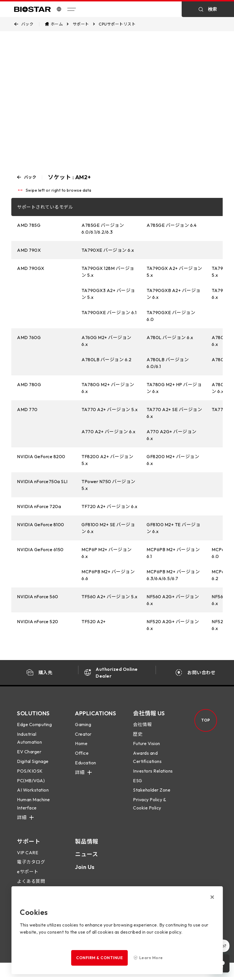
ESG (137, 786)
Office (82, 759)
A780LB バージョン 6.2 (106, 359)
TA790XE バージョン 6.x (107, 250)
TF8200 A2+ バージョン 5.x (107, 460)
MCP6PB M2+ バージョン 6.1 (173, 553)
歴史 (137, 739)
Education (85, 768)
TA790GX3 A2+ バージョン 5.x (108, 293)
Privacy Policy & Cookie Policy (149, 809)
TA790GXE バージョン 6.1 (108, 312)
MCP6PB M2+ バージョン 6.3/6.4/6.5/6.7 (173, 575)
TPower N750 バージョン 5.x (108, 485)
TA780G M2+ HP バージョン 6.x (174, 388)
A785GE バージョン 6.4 (171, 225)
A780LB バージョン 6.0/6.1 (168, 363)
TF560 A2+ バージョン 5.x (109, 596)
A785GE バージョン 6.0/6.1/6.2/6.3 (102, 228)
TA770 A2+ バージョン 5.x (109, 409)
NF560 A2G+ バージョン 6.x (173, 600)
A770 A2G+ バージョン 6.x (172, 435)
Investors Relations (153, 776)
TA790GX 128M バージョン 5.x (107, 271)
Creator (83, 739)
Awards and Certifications (147, 763)
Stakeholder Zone (151, 795)
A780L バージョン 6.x (170, 337)
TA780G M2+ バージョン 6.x (107, 388)
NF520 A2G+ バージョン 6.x (173, 625)
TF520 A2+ (93, 621)
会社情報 (142, 730)
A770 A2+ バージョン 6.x (108, 431)
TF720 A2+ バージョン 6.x (109, 506)
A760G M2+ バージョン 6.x (106, 341)
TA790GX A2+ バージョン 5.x (174, 271)
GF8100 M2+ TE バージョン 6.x (173, 528)
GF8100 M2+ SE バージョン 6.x (108, 528)
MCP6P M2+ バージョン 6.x (106, 553)
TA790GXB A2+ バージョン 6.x (174, 293)
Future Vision (146, 749)
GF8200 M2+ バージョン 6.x (173, 460)
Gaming (83, 730)
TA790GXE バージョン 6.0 (171, 316)
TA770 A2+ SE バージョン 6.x (174, 413)
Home (81, 749)
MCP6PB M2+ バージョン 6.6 (108, 575)
